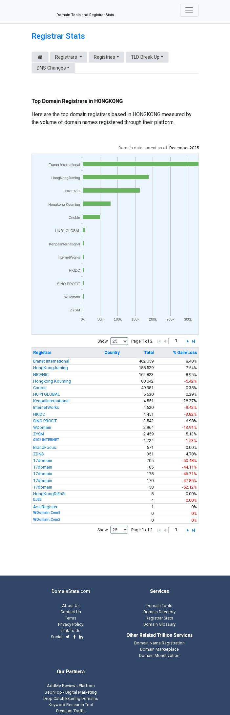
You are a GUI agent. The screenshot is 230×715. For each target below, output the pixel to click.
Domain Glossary (159, 624)
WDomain (42, 427)
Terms (70, 618)
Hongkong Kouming (52, 381)
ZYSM (38, 433)
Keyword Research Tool (71, 704)
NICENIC (41, 374)
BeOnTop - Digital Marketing (71, 692)
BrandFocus (44, 447)
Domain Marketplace (159, 649)
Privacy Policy (70, 624)
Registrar (42, 352)
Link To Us (70, 630)
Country (111, 352)
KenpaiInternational (51, 400)
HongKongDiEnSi (49, 493)
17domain (42, 460)
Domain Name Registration (159, 643)
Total (149, 352)
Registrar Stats (58, 36)
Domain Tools (159, 605)
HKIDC (39, 414)
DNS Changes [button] (51, 68)
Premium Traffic (71, 710)
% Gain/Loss (185, 352)
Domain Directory (159, 611)
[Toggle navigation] (189, 10)
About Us (71, 605)
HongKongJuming (50, 367)
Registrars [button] (66, 57)
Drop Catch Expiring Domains (70, 698)
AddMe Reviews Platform (71, 685)
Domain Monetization (159, 655)
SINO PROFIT (45, 420)
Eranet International (51, 361)
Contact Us (70, 611)
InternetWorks (46, 407)
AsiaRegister (45, 506)
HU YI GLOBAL (46, 394)
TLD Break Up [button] (145, 57)
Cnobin (40, 387)
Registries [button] (104, 57)
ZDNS (38, 454)
